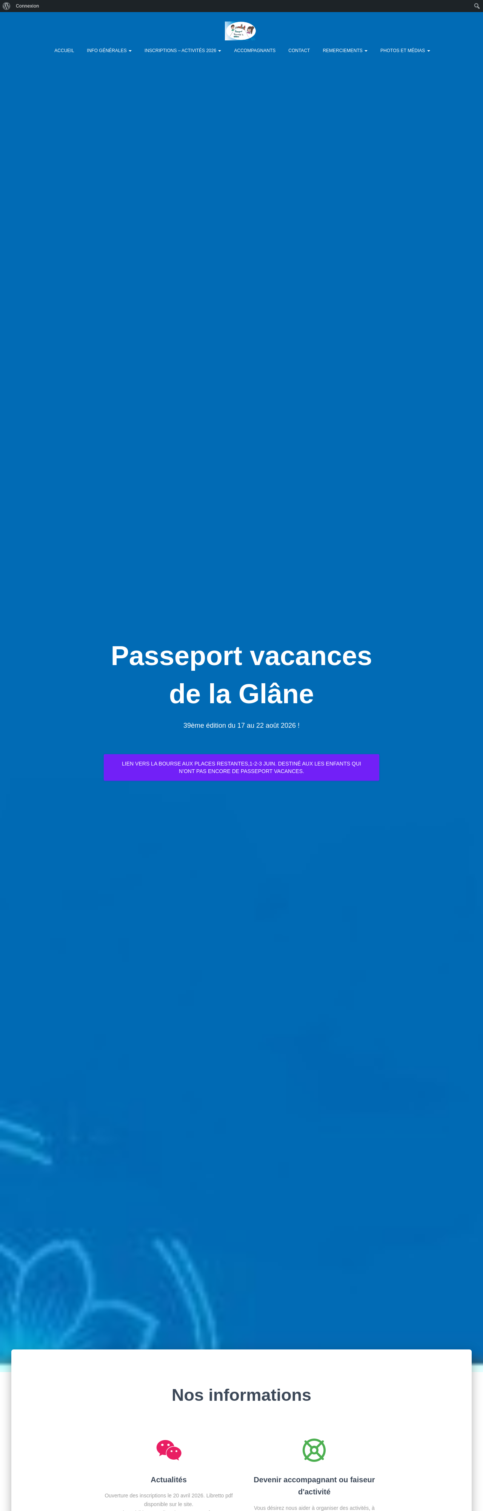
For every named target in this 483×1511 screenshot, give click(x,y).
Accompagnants (254, 50)
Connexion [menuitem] (27, 6)
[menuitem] (6, 6)
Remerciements (345, 50)
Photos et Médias (405, 50)
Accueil (64, 50)
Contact (299, 50)
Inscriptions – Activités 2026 (183, 50)
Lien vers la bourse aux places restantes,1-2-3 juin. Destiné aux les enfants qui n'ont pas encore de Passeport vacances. (241, 767)
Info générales (109, 50)
